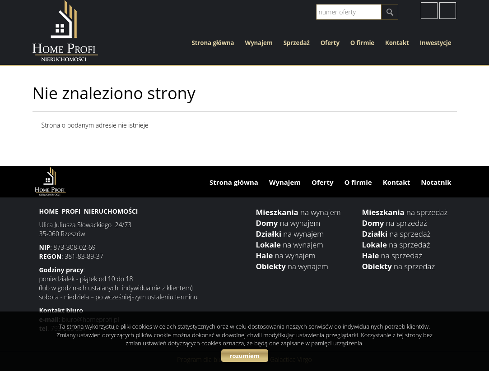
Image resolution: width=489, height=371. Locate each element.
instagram (447, 10)
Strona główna (213, 43)
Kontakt (397, 43)
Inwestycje (436, 43)
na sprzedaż (405, 212)
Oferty (330, 43)
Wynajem (258, 43)
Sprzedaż (297, 43)
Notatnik (436, 182)
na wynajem (298, 212)
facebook (429, 10)
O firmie (362, 43)
